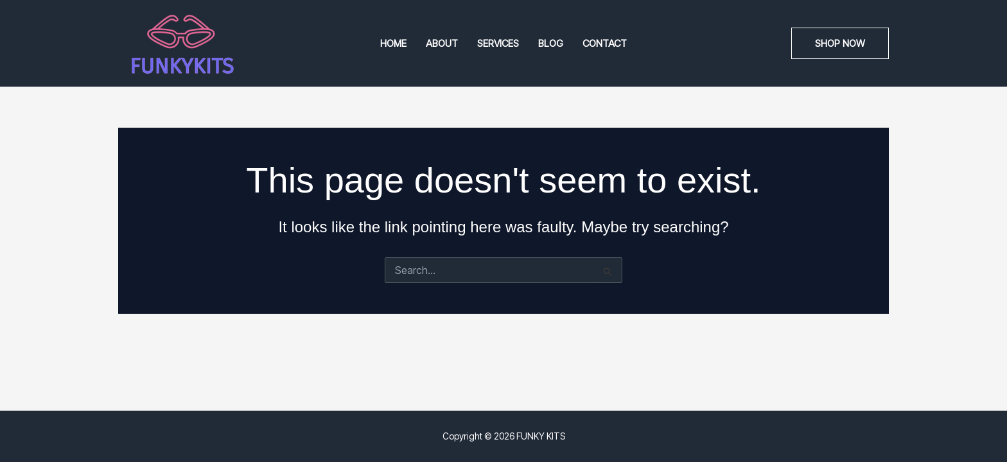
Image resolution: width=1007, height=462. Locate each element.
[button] (840, 43)
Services (498, 43)
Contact (604, 43)
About (442, 43)
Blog (550, 43)
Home (393, 43)
